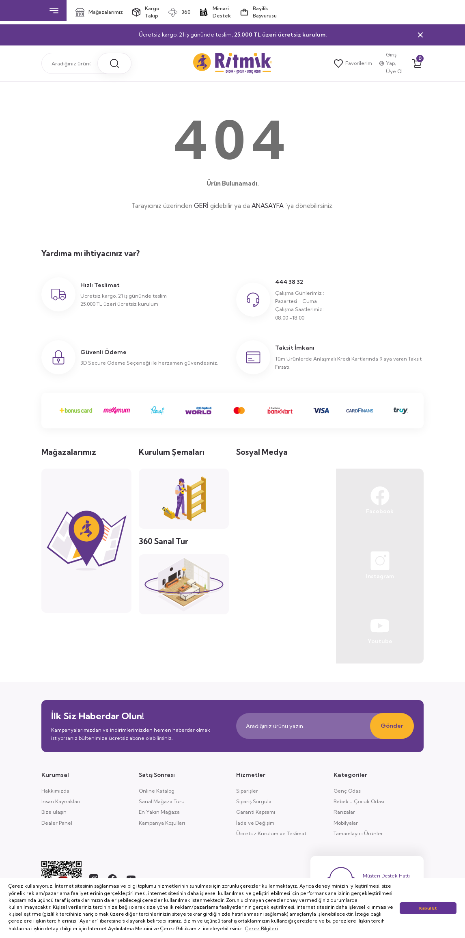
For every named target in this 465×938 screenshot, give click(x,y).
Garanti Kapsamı (255, 812)
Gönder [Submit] (392, 725)
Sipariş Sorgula (253, 801)
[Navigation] (54, 10)
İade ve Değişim (255, 823)
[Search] (86, 63)
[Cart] (417, 63)
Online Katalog (156, 791)
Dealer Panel (56, 823)
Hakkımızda (55, 791)
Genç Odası (348, 791)
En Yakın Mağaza (159, 812)
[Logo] (232, 63)
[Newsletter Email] (325, 726)
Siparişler (247, 791)
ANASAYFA (268, 206)
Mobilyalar (346, 823)
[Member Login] (392, 63)
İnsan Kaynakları (60, 801)
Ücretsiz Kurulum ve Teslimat (271, 833)
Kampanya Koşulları (162, 823)
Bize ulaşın (54, 812)
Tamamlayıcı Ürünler (358, 833)
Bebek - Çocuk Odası (359, 801)
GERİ (201, 206)
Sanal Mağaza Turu (162, 801)
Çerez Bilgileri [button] (261, 929)
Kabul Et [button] (428, 908)
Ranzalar (344, 812)
